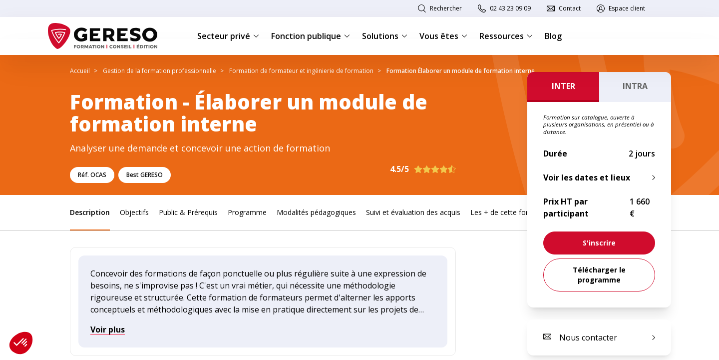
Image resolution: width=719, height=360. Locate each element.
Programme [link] (247, 212)
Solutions (384, 36)
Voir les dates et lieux (586, 177)
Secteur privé (228, 36)
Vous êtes (443, 36)
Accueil (80, 70)
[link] (599, 243)
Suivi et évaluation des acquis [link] (413, 212)
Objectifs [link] (134, 212)
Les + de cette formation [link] (510, 212)
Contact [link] (570, 8)
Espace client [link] (627, 8)
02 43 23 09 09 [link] (510, 8)
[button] (21, 343)
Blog (553, 36)
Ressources (506, 36)
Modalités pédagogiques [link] (316, 212)
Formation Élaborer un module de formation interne (460, 70)
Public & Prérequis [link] (188, 212)
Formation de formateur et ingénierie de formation (301, 70)
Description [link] (90, 212)
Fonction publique (310, 36)
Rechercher (446, 8)
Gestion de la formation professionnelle (159, 70)
